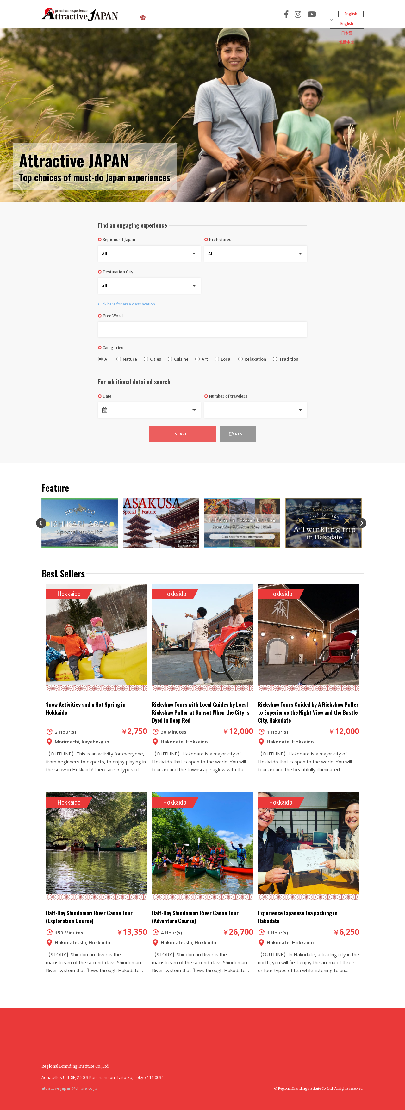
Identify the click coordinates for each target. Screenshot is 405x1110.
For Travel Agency (307, 14)
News (157, 1030)
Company (303, 1030)
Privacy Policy (260, 1030)
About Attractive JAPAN (170, 15)
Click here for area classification (126, 304)
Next (361, 523)
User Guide (122, 1030)
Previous (41, 523)
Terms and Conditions (204, 1030)
